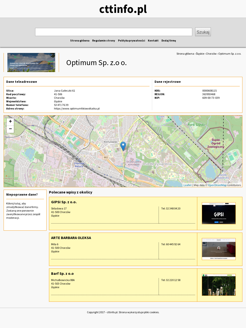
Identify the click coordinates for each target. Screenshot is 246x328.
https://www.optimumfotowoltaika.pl (77, 108)
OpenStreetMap (217, 185)
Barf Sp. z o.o (62, 273)
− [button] (10, 129)
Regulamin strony (103, 40)
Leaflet (188, 185)
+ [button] (10, 121)
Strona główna (79, 40)
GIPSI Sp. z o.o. (64, 201)
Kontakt (153, 40)
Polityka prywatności (131, 40)
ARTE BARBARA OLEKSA (71, 237)
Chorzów (211, 53)
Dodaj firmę (168, 40)
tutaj (17, 203)
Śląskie (200, 53)
